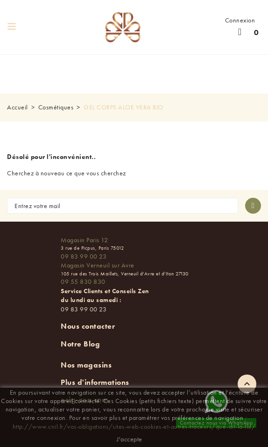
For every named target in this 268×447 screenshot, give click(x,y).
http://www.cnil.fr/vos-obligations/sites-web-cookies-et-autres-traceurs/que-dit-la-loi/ (134, 426)
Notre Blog (80, 344)
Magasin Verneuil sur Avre (97, 265)
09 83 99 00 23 (83, 256)
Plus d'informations (95, 382)
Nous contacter (88, 326)
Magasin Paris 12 (84, 240)
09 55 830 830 (83, 281)
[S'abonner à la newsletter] (253, 206)
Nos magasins (86, 365)
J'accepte (129, 439)
